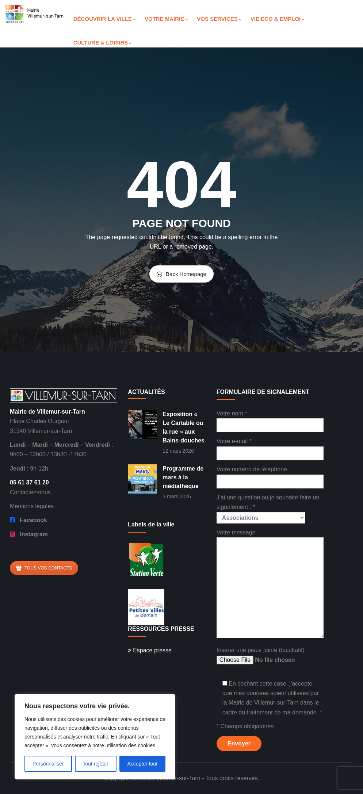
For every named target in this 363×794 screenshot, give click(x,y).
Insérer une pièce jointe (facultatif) (270, 656)
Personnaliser (48, 764)
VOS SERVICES (219, 19)
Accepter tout (142, 764)
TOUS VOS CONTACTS (44, 568)
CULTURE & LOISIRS (102, 42)
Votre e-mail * (270, 447)
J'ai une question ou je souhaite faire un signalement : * (268, 507)
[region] (95, 736)
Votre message (270, 584)
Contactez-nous (30, 492)
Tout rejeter (95, 764)
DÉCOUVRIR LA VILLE (104, 19)
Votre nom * (270, 419)
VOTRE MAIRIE (166, 19)
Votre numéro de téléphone (270, 475)
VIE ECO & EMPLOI (278, 19)
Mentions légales (32, 506)
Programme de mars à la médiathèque (183, 477)
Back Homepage (181, 274)
